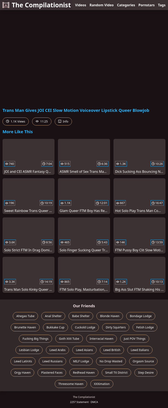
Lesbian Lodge (29, 350)
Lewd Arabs (57, 350)
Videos (80, 5)
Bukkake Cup (56, 327)
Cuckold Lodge (85, 327)
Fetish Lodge (145, 327)
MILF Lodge (81, 361)
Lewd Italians (140, 350)
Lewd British (111, 350)
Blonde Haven (109, 316)
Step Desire (146, 372)
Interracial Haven (101, 339)
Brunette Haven (25, 327)
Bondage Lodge (141, 316)
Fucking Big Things (35, 339)
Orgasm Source (143, 361)
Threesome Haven (70, 384)
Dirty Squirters (116, 327)
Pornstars (146, 5)
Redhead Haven (84, 372)
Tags (161, 5)
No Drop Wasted (111, 361)
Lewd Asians (84, 350)
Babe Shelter (81, 316)
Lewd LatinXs (23, 361)
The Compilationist (37, 5)
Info (63, 121)
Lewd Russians (52, 361)
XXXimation (102, 384)
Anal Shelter (53, 316)
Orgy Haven (22, 372)
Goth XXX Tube (69, 339)
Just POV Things (134, 339)
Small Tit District (116, 372)
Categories (126, 5)
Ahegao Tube (25, 316)
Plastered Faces (52, 372)
